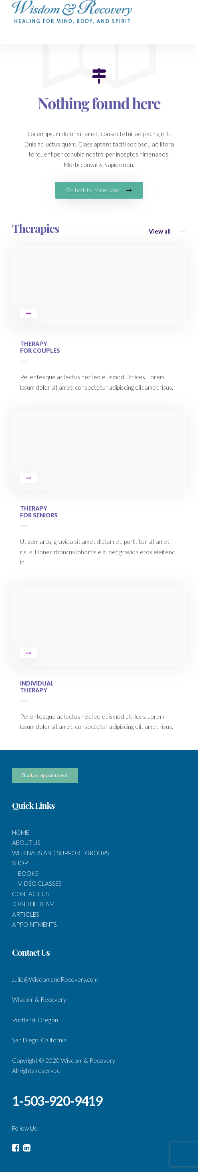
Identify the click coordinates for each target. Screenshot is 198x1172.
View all (167, 231)
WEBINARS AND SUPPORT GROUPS (60, 853)
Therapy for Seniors (39, 512)
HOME (20, 832)
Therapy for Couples (40, 347)
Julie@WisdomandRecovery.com (55, 979)
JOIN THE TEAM (33, 903)
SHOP (20, 863)
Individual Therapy (37, 687)
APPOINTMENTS (34, 924)
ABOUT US (26, 842)
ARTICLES (25, 914)
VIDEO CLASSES (40, 883)
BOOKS (28, 873)
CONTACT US (30, 893)
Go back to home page (99, 190)
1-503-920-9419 (57, 1100)
